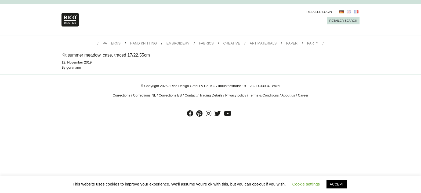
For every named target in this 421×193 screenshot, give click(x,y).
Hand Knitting (143, 43)
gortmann (74, 67)
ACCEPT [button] (337, 184)
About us (288, 95)
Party (312, 43)
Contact (191, 95)
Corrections (121, 95)
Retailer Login (319, 11)
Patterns (112, 43)
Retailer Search (343, 20)
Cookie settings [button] (306, 184)
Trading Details (210, 95)
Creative (231, 43)
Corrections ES (170, 95)
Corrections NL (144, 95)
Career (303, 95)
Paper (291, 43)
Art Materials (263, 43)
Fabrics (206, 43)
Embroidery (178, 43)
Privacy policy (235, 95)
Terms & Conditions (264, 95)
